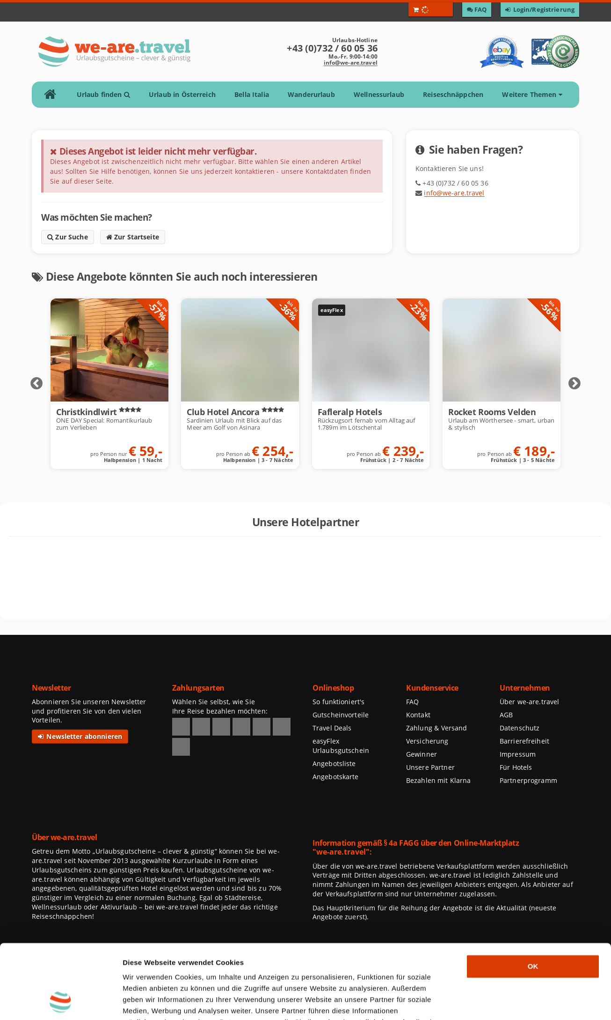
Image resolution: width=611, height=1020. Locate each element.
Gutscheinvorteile (341, 714)
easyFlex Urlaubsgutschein (341, 746)
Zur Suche (67, 236)
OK (533, 897)
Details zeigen (498, 1001)
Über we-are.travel (529, 701)
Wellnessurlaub (379, 94)
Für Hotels (516, 767)
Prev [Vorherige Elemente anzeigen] (36, 384)
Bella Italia (251, 94)
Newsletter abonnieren (80, 736)
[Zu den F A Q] (477, 9)
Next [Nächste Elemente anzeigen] (574, 384)
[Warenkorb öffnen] (430, 9)
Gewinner (421, 754)
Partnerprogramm (528, 780)
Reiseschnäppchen (453, 94)
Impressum (518, 754)
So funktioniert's (338, 701)
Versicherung (427, 741)
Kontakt (418, 714)
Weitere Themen (532, 94)
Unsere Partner (430, 767)
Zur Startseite (132, 236)
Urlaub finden (103, 94)
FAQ (412, 701)
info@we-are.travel (351, 63)
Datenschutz (519, 727)
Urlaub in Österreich (182, 94)
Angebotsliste (334, 763)
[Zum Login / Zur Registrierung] (540, 9)
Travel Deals (332, 727)
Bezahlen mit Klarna (438, 780)
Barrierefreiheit (524, 741)
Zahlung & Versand (436, 727)
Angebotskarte (336, 776)
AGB (506, 714)
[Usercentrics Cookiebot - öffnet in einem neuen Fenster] (61, 1002)
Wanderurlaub (311, 94)
